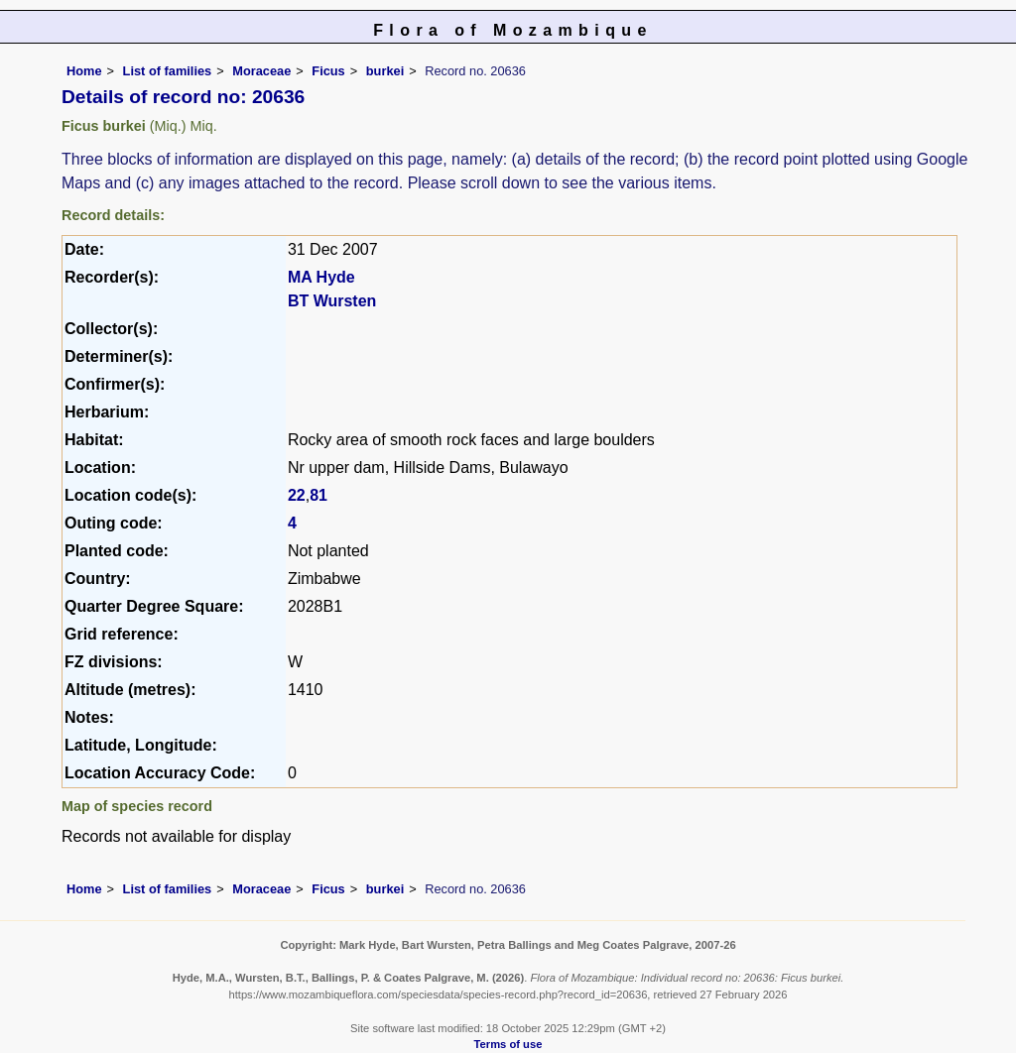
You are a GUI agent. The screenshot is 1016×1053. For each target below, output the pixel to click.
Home (84, 70)
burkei (385, 70)
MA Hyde (321, 277)
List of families (167, 70)
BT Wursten (332, 300)
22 (297, 495)
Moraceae (261, 70)
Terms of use (508, 1044)
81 (318, 495)
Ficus (328, 70)
